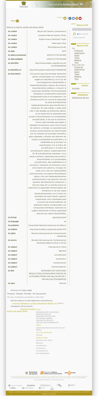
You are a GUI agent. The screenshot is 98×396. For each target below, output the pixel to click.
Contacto (60, 17)
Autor (77, 55)
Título (76, 58)
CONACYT (71, 383)
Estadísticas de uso (80, 98)
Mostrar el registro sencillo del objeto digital (25, 27)
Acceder (76, 88)
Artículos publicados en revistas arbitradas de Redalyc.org (34, 303)
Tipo (76, 63)
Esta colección (79, 37)
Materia (77, 60)
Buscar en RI (82, 34)
